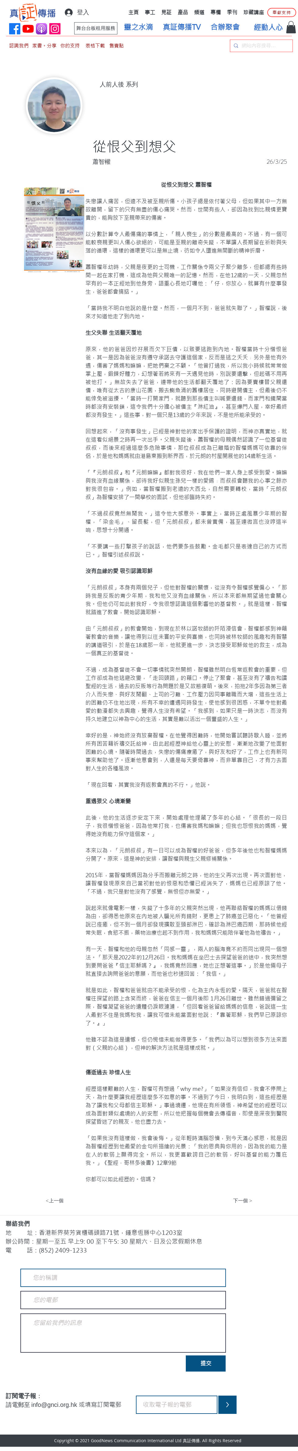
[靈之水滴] (138, 27)
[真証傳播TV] (181, 27)
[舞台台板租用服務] (95, 28)
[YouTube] (28, 28)
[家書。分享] (44, 46)
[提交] (206, 1363)
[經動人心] (268, 28)
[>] (227, 1405)
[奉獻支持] (281, 12)
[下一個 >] (237, 1201)
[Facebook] (14, 28)
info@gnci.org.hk (55, 1404)
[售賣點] (116, 46)
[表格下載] (95, 46)
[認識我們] (19, 46)
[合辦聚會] (225, 27)
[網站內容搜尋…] (261, 46)
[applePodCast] (41, 28)
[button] (291, 27)
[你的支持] (70, 46)
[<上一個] (66, 1201)
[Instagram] (55, 28)
